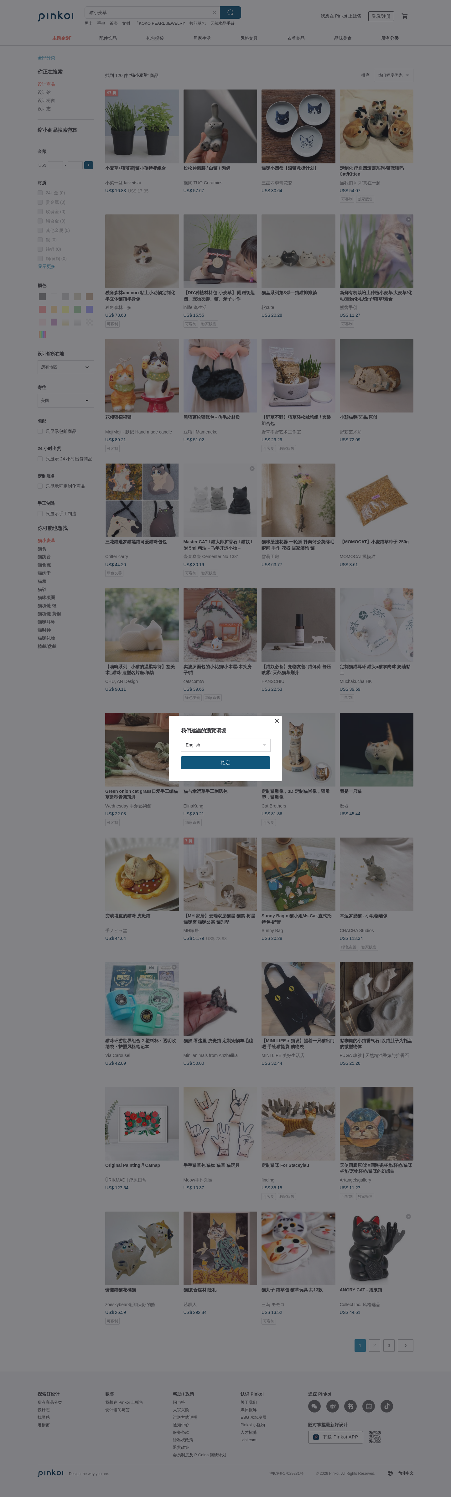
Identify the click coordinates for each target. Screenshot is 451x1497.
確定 (225, 762)
